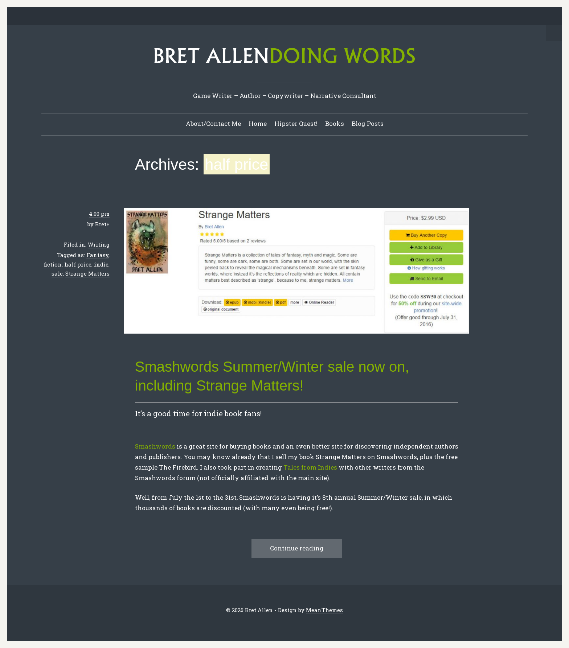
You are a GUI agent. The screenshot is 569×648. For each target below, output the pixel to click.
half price (77, 264)
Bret (100, 224)
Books (334, 123)
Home (258, 123)
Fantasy (97, 255)
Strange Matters (87, 273)
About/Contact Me (213, 123)
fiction (53, 264)
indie (101, 264)
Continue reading (297, 548)
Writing (99, 244)
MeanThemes (324, 610)
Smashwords (155, 446)
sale (57, 273)
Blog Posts (368, 123)
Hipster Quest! (296, 123)
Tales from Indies (311, 467)
